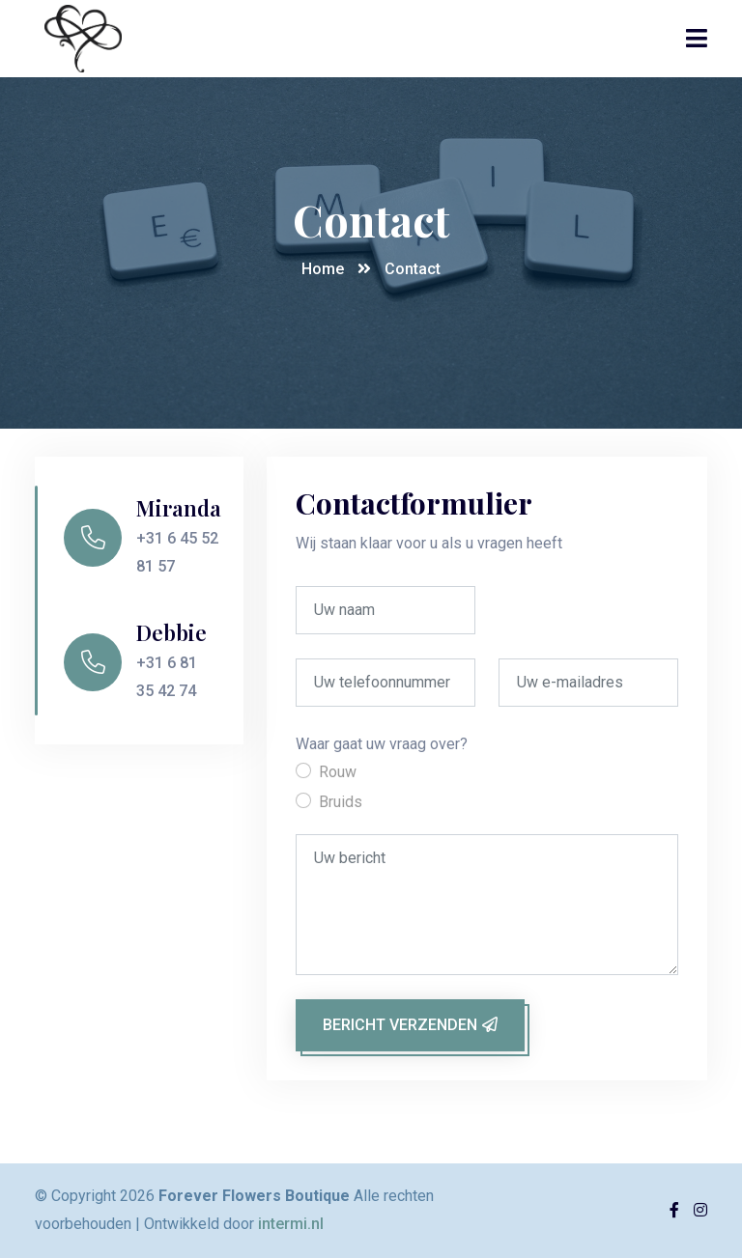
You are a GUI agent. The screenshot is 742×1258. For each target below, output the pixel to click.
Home (322, 269)
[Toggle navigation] (696, 38)
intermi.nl (291, 1224)
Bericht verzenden (410, 1025)
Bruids (340, 802)
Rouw (338, 772)
